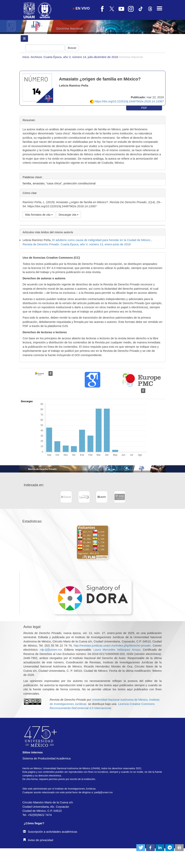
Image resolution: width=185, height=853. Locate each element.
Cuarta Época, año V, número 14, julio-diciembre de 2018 (81, 57)
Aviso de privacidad (38, 840)
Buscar (72, 47)
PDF (144, 107)
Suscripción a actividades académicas (50, 831)
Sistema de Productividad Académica (46, 758)
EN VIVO (81, 8)
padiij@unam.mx (103, 792)
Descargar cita (68, 214)
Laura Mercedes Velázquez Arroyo (116, 649)
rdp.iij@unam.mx (51, 649)
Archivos (37, 57)
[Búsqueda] (44, 48)
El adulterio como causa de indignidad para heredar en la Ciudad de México (101, 240)
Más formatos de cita (39, 214)
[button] (140, 847)
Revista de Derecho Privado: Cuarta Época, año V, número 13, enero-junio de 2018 (77, 244)
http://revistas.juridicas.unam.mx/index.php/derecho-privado (112, 645)
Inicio (26, 57)
